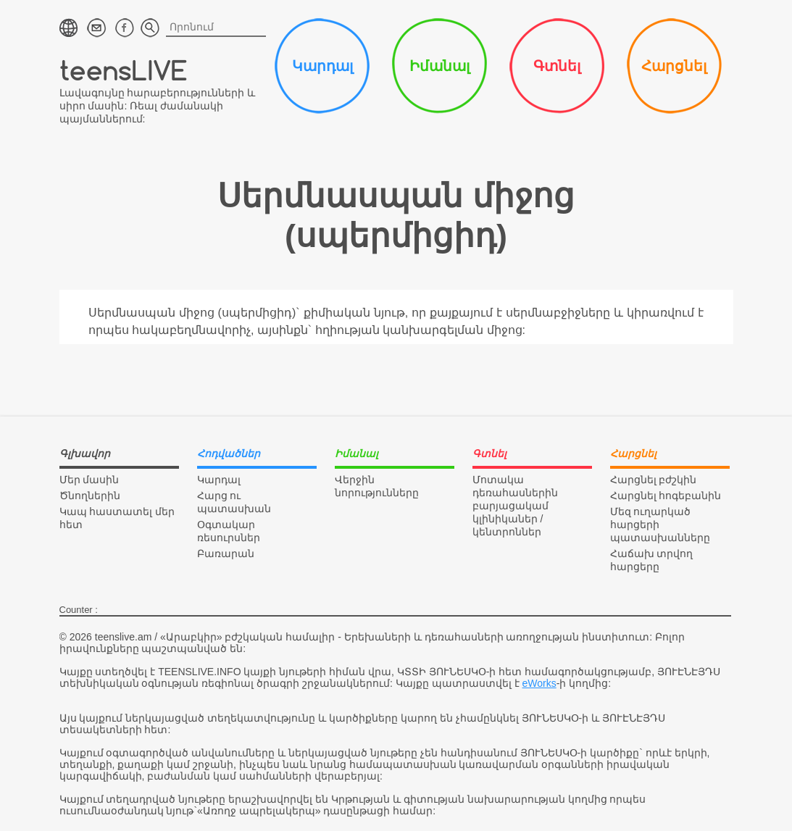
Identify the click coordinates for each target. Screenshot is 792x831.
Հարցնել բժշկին (653, 479)
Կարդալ (322, 66)
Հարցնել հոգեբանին (666, 495)
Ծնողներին (89, 495)
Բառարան (225, 553)
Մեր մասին (89, 479)
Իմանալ (439, 66)
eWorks (539, 683)
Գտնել (556, 66)
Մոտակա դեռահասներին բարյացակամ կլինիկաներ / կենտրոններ (515, 506)
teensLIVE (123, 70)
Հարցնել (673, 66)
